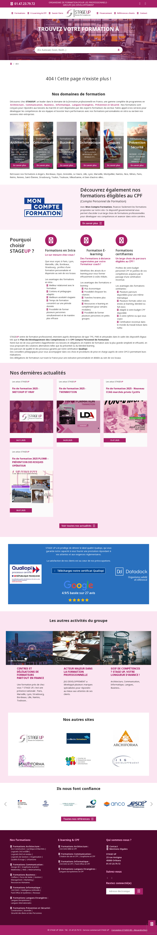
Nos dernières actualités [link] (38, 372)
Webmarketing (34, 869)
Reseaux (36, 893)
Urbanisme (31, 859)
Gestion (37, 877)
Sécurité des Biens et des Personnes (26, 913)
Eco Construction (18, 849)
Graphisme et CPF (87, 856)
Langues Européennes (20, 900)
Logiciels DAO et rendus (21, 854)
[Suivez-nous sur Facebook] (140, 3)
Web (24, 869)
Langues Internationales (21, 903)
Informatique (63, 104)
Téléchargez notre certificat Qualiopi (80, 570)
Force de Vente (26, 877)
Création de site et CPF (68, 856)
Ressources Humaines (20, 882)
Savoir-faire (56, 13)
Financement (104, 13)
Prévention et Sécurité (107, 104)
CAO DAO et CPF (66, 864)
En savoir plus (92, 224)
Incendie (27, 910)
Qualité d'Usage (18, 859)
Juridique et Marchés (36, 849)
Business (49, 104)
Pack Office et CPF (82, 864)
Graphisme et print (30, 867)
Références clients (124, 13)
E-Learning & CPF (37, 13)
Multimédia (15, 869)
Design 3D (15, 867)
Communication (34, 104)
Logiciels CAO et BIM (20, 851)
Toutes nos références (78, 819)
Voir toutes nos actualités (78, 525)
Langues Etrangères (82, 104)
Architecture (17, 104)
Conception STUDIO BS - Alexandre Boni (129, 930)
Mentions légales (117, 849)
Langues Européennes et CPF (71, 871)
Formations (18, 13)
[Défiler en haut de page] (152, 924)
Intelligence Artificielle (30, 890)
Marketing (28, 880)
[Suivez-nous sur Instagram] (145, 3)
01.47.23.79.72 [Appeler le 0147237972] (22, 4)
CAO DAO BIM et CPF (68, 849)
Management (16, 880)
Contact (142, 13)
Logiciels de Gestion (19, 857)
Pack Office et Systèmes (21, 893)
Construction (16, 910)
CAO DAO (15, 890)
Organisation (35, 857)
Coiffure (14, 877)
